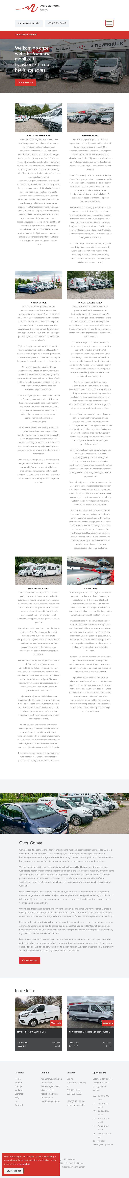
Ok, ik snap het (14, 1171)
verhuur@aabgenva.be (29, 23)
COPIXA (59, 1163)
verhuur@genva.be (76, 1105)
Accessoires (46, 1083)
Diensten (19, 1094)
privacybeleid (23, 1164)
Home (18, 1079)
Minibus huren (47, 1090)
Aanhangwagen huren (51, 1079)
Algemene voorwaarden (73, 1167)
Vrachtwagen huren (50, 1101)
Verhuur (18, 1083)
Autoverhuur (47, 1098)
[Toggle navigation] (109, 23)
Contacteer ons (25, 82)
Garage (18, 1086)
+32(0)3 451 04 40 (57, 23)
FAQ (17, 1098)
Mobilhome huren (49, 1094)
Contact (19, 1105)
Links (17, 1101)
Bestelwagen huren (50, 1086)
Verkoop (19, 1090)
